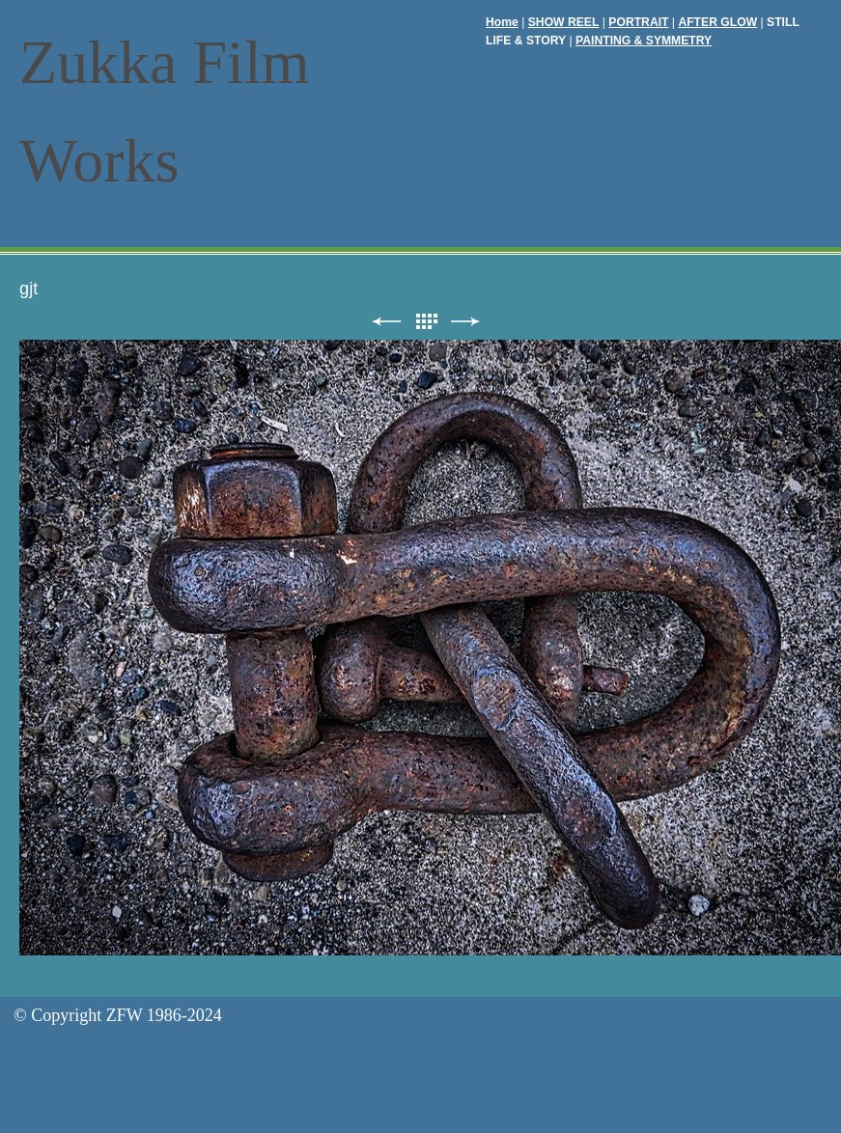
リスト (425, 322)
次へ (465, 322)
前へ (386, 322)
